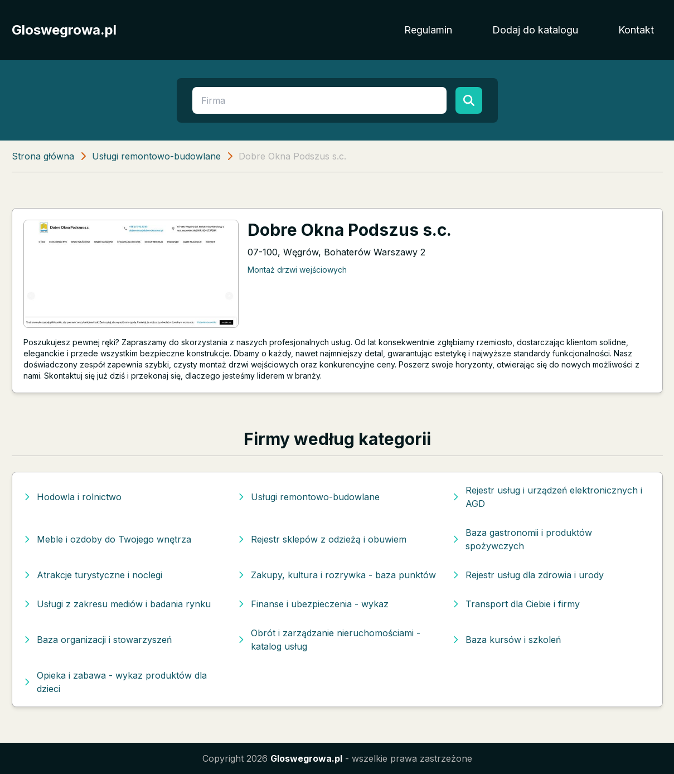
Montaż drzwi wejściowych (297, 269)
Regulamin (428, 30)
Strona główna (43, 156)
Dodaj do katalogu (535, 30)
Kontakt (636, 30)
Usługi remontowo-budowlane (156, 156)
